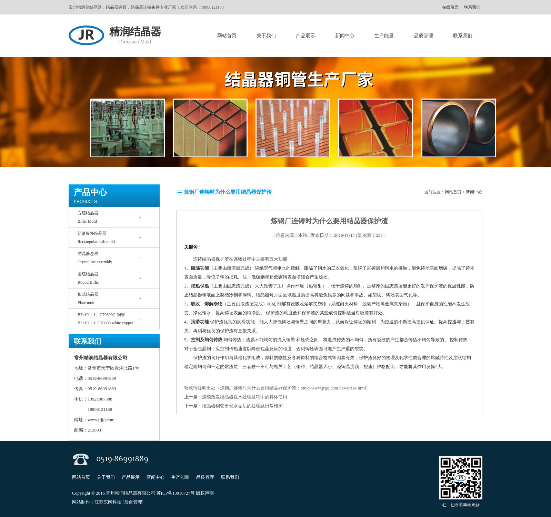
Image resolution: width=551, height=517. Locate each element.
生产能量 (384, 35)
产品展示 (305, 35)
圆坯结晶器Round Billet (88, 278)
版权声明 (205, 493)
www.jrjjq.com (102, 419)
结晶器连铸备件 (145, 7)
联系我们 (472, 7)
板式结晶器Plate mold (88, 298)
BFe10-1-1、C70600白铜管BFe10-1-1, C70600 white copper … (108, 318)
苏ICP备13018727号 (176, 493)
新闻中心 (344, 35)
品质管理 (423, 35)
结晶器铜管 (116, 7)
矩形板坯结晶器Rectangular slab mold (96, 237)
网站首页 (227, 35)
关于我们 (266, 35)
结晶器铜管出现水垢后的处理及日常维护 (242, 405)
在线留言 (450, 7)
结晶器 (95, 7)
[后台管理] (132, 502)
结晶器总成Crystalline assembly (95, 257)
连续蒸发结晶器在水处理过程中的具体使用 (244, 396)
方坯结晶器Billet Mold (88, 217)
